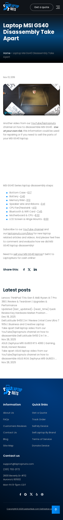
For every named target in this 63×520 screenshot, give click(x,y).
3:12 (28, 200)
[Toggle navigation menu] (58, 7)
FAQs (6, 419)
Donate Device (40, 445)
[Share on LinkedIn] (35, 269)
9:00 (46, 219)
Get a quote (41, 7)
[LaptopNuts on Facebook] (20, 494)
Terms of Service (42, 439)
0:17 (29, 192)
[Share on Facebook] (24, 269)
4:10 (34, 207)
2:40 (22, 196)
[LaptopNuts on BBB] (42, 494)
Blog (5, 439)
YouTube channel (33, 229)
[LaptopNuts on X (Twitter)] (31, 494)
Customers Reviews (15, 426)
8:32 (37, 215)
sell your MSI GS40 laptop (28, 254)
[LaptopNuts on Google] (25, 494)
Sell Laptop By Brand (44, 432)
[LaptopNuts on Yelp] (37, 494)
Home (6, 53)
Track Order (39, 419)
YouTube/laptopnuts (43, 123)
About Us (8, 412)
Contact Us (10, 432)
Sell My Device (40, 426)
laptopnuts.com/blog (20, 233)
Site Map (8, 445)
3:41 (43, 204)
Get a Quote (39, 412)
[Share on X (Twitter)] (29, 269)
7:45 (39, 211)
